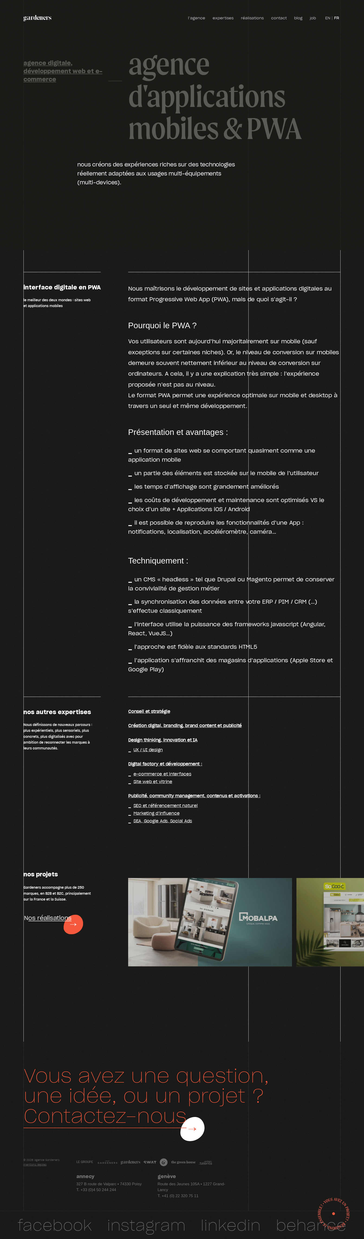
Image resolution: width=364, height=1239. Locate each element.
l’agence (196, 18)
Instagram (146, 1225)
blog (298, 18)
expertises (223, 18)
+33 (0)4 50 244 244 (98, 1190)
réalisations (252, 18)
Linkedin (231, 1225)
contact (279, 18)
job (313, 18)
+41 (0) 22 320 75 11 (180, 1196)
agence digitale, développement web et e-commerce (62, 70)
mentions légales (34, 1164)
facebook (55, 1225)
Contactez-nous (104, 1115)
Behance (311, 1225)
